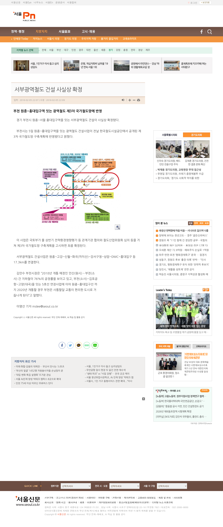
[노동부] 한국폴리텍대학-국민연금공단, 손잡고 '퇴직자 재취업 (186, 401)
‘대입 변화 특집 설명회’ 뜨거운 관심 (33, 375)
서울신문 (16, 2)
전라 (133, 50)
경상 (140, 50)
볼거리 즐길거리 (109, 38)
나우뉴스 (38, 2)
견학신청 (116, 497)
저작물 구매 (104, 497)
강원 (118, 50)
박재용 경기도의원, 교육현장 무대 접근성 (179, 169)
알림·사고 (61, 502)
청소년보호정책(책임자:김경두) (134, 502)
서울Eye (27, 2)
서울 (51, 50)
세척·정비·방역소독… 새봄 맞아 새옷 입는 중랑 (182, 326)
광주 (81, 50)
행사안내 (72, 502)
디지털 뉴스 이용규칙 (162, 502)
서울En (49, 2)
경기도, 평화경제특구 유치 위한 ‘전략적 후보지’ (184, 264)
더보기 (204, 390)
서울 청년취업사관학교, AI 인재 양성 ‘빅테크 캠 (109, 377)
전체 (44, 50)
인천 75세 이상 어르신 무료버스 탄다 (34, 383)
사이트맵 (177, 497)
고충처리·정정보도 (147, 497)
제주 (148, 50)
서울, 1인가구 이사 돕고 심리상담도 (104, 366)
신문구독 (49, 497)
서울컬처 (71, 2)
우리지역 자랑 (88, 38)
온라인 (74, 497)
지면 (68, 497)
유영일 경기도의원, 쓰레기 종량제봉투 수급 (181, 173)
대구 (66, 50)
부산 (59, 50)
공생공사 (60, 2)
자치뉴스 (37, 38)
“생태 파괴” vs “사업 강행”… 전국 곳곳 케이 (107, 374)
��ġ (196, 223)
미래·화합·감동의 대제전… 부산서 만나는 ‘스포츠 (40, 366)
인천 (73, 50)
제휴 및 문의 (165, 497)
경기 (110, 50)
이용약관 (91, 502)
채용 (82, 502)
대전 (88, 50)
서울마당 (90, 497)
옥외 (81, 497)
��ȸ (206, 223)
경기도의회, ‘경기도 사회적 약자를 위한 (178, 178)
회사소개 (49, 502)
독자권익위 (129, 497)
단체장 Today (21, 38)
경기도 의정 (70, 38)
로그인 (193, 2)
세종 (103, 50)
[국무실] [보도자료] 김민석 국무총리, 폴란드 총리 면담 (182, 416)
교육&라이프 (129, 38)
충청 (125, 50)
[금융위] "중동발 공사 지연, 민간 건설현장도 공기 (180, 406)
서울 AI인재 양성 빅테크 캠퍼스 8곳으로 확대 (38, 379)
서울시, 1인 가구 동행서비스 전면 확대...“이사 (109, 381)
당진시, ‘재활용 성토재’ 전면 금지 (176, 269)
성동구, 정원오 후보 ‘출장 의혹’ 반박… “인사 (182, 259)
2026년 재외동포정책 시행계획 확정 (173, 411)
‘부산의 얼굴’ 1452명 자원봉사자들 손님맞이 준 (39, 371)
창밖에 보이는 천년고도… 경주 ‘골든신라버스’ (183, 235)
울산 (96, 50)
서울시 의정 (53, 38)
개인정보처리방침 (107, 502)
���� (190, 223)
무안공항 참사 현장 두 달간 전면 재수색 (106, 370)
